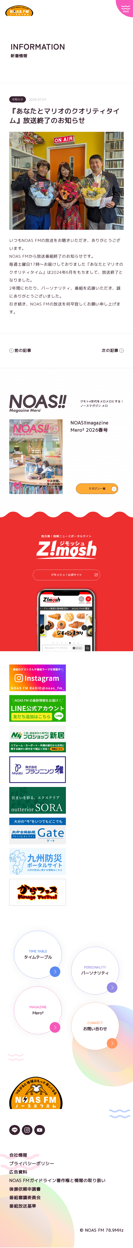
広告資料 (18, 1172)
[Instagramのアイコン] (27, 1133)
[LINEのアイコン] (14, 1133)
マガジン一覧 (97, 489)
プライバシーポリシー (31, 1164)
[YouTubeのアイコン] (39, 1133)
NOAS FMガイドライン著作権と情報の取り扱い (57, 1181)
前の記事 (20, 350)
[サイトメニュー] (124, 8)
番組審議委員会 (25, 1198)
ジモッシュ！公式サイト (74, 575)
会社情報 (18, 1155)
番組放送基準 (22, 1206)
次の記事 (113, 350)
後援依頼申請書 (25, 1189)
